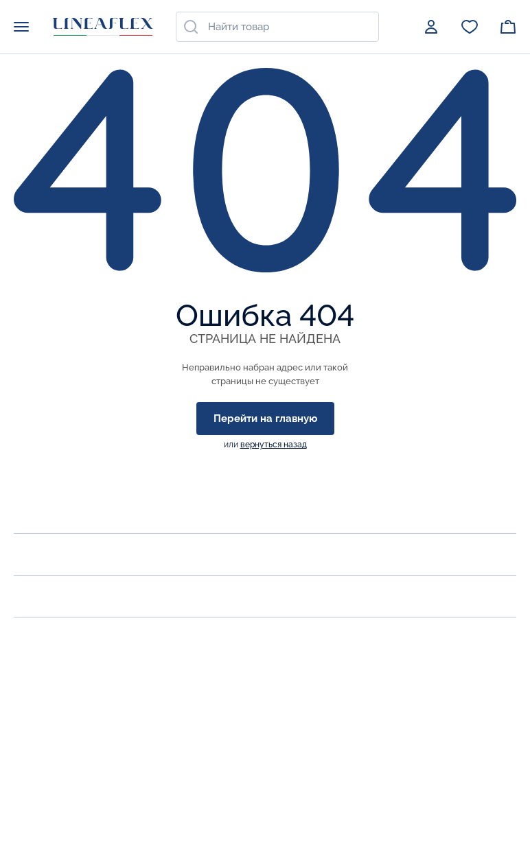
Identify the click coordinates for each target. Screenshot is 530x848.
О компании (50, 512)
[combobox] (277, 27)
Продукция (47, 554)
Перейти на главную (265, 418)
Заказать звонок (57, 689)
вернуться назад (273, 444)
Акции (32, 596)
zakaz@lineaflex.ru (61, 720)
